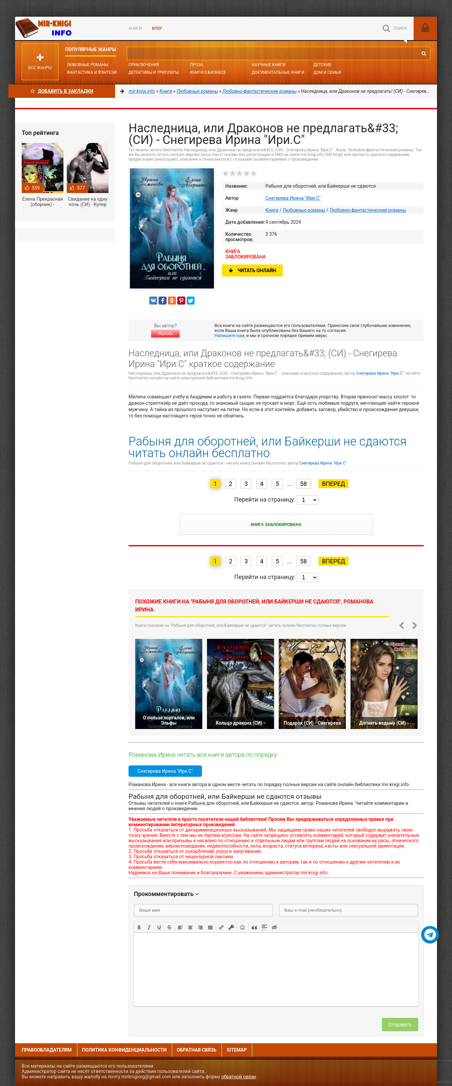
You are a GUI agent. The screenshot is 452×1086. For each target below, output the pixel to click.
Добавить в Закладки (61, 91)
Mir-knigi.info (65, 28)
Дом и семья (327, 72)
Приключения (144, 64)
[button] (139, 926)
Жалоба (165, 333)
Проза (196, 64)
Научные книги (268, 64)
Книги (135, 28)
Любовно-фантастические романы (367, 210)
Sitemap (237, 1050)
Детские (322, 64)
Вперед (333, 483)
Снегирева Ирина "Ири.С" (293, 198)
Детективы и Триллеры (154, 72)
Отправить (400, 1024)
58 (303, 483)
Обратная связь (196, 1050)
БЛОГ (157, 28)
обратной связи (238, 1076)
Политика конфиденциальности (124, 1050)
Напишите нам (229, 335)
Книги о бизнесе (208, 72)
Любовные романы (87, 64)
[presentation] (139, 927)
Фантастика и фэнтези (92, 72)
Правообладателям (47, 1050)
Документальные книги (278, 72)
